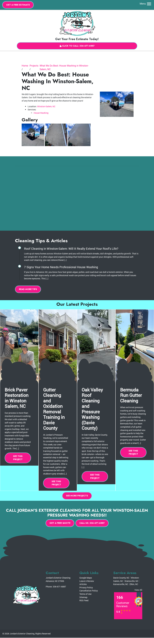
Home (25, 65)
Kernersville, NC (120, 584)
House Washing (41, 112)
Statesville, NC (131, 581)
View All (138, 590)
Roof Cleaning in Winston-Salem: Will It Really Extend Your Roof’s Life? (71, 249)
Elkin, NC (134, 584)
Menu (146, 3)
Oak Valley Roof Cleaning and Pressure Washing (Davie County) (92, 409)
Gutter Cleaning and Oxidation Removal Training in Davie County (54, 409)
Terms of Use (85, 594)
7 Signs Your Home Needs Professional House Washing (61, 267)
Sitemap (83, 597)
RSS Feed (83, 600)
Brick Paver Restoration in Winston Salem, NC (16, 398)
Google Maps (85, 578)
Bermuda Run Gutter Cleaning (131, 395)
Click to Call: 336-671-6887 (77, 45)
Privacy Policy (86, 587)
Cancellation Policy (88, 591)
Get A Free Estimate (18, 4)
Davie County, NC (121, 578)
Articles (83, 584)
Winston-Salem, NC (46, 106)
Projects (34, 65)
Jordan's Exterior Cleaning (22, 633)
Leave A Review (86, 581)
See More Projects (77, 495)
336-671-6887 (59, 586)
